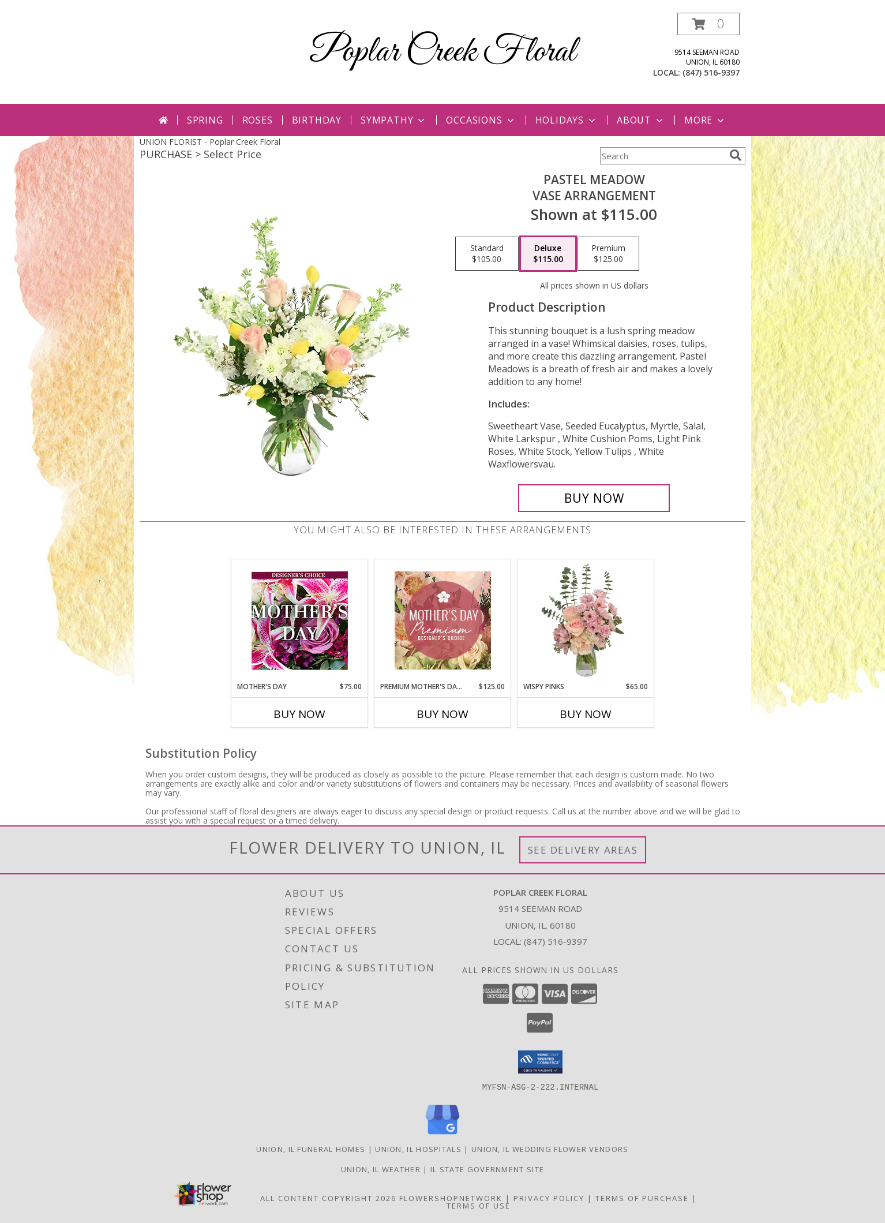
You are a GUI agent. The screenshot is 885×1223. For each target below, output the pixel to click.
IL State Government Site (487, 1169)
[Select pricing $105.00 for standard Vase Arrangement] (487, 254)
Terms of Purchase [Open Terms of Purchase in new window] (642, 1197)
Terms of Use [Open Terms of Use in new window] (479, 1205)
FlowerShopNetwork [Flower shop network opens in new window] (450, 1197)
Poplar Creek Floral (442, 52)
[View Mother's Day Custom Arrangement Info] (300, 620)
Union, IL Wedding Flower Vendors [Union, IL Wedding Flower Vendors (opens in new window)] (550, 1148)
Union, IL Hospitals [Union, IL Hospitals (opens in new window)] (418, 1148)
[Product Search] (662, 156)
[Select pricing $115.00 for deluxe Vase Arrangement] (548, 254)
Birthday (317, 120)
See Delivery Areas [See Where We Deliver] (583, 850)
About (641, 120)
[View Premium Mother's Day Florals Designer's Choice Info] (443, 620)
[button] (708, 24)
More (705, 120)
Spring (205, 120)
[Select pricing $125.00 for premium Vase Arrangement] (608, 254)
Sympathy (394, 120)
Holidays (566, 120)
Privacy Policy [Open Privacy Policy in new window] (548, 1197)
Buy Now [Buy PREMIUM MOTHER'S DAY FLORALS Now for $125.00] (442, 713)
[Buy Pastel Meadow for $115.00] (594, 498)
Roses (257, 120)
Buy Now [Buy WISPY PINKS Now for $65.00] (586, 713)
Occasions (481, 120)
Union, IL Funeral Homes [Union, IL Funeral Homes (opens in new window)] (310, 1148)
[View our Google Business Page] (442, 1134)
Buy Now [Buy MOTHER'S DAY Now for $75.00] (299, 713)
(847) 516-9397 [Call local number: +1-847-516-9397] (711, 72)
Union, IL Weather (381, 1169)
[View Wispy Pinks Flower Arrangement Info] (586, 620)
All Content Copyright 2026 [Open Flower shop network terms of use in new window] (328, 1197)
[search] (735, 155)
